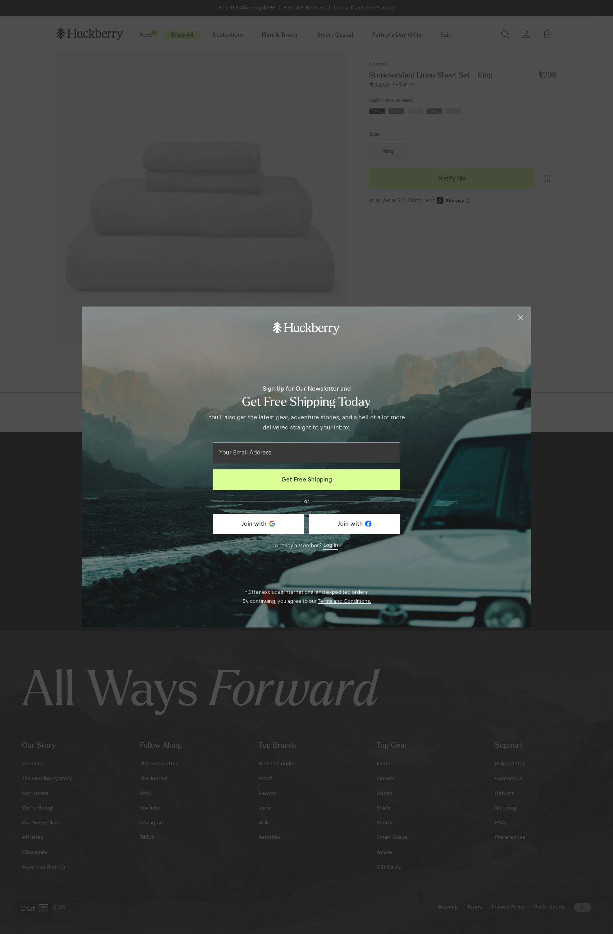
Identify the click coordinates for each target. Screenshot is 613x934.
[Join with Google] (258, 524)
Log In (330, 545)
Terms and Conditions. (344, 601)
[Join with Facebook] (354, 524)
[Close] (520, 317)
